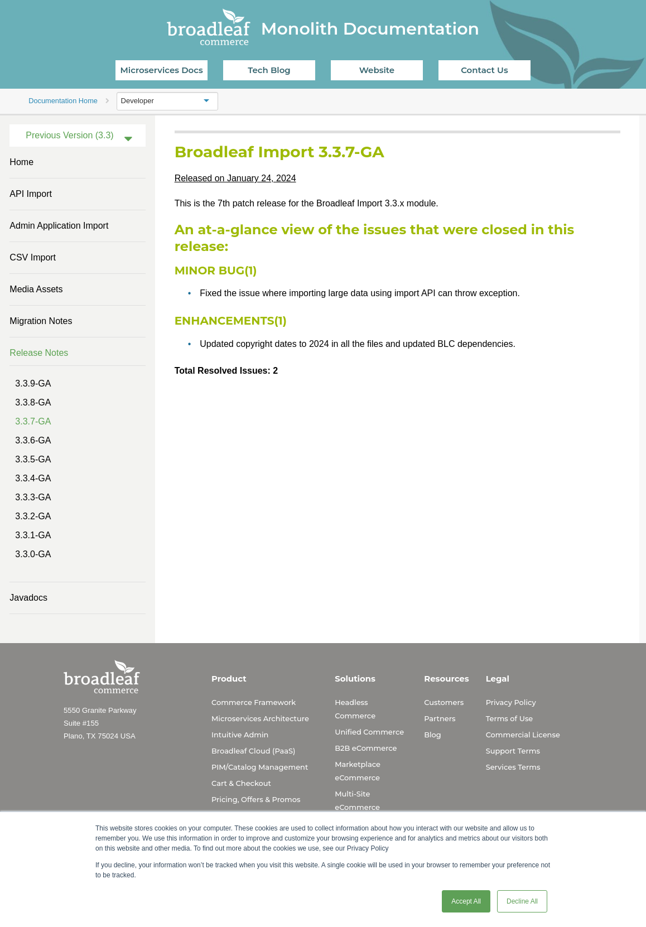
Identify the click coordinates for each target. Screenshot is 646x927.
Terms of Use (509, 718)
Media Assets (35, 289)
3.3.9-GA (33, 383)
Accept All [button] (466, 901)
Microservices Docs (161, 70)
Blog (432, 734)
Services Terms (513, 766)
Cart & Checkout (241, 783)
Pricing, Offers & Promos (255, 799)
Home (21, 162)
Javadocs (28, 597)
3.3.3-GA (33, 497)
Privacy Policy (511, 702)
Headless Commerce (355, 709)
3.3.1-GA (33, 535)
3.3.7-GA (33, 421)
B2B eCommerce (366, 747)
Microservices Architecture (260, 718)
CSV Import (32, 257)
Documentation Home (63, 100)
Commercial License (523, 734)
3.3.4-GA (33, 478)
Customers (444, 702)
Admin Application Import (58, 225)
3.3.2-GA (33, 516)
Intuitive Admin (239, 734)
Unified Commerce (369, 731)
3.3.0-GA (33, 554)
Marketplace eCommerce (357, 771)
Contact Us (484, 70)
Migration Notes (40, 321)
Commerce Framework (253, 702)
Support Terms (513, 750)
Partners (439, 718)
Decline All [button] (522, 901)
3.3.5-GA (33, 459)
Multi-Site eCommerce (357, 800)
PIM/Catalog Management (259, 766)
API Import (30, 194)
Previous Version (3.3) (69, 135)
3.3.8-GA (33, 402)
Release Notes (38, 353)
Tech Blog (269, 70)
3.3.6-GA (33, 440)
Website (376, 70)
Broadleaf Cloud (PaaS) (253, 750)
